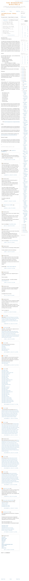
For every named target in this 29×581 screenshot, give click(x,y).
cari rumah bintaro (12, 441)
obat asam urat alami (7, 337)
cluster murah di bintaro (6, 446)
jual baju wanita (9, 466)
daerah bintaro (12, 446)
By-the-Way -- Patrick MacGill (25, 114)
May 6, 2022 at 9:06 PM (9, 549)
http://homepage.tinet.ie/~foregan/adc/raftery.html (12, 121)
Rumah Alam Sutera (15, 410)
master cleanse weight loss (11, 266)
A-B (22, 27)
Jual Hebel (7, 319)
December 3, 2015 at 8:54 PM (10, 484)
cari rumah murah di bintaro (10, 443)
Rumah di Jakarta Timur (6, 411)
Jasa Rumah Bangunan (10, 317)
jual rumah (12, 426)
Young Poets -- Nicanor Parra (25, 99)
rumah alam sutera (9, 424)
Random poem (23, 17)
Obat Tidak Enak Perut (5, 349)
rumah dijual (4, 427)
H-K (22, 30)
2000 (23, 78)
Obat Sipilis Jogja (5, 370)
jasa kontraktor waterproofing (14, 481)
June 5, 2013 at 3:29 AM (9, 242)
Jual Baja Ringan (12, 319)
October (24, 86)
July (23, 224)
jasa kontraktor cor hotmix (9, 479)
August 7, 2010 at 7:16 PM (10, 201)
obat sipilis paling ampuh (6, 373)
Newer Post (3, 11)
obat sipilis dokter (5, 382)
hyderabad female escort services (7, 527)
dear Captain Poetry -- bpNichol (25, 103)
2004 (23, 72)
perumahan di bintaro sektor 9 (12, 433)
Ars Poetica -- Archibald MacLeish (25, 107)
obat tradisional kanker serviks (10, 336)
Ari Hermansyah (5, 327)
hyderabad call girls (5, 525)
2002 (23, 75)
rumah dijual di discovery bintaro (11, 428)
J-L (22, 46)
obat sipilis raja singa (5, 376)
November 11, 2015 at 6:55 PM (11, 418)
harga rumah (8, 427)
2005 (23, 71)
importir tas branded (14, 460)
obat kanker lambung (9, 333)
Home (11, 11)
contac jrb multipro (10, 474)
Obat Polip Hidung (5, 363)
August (24, 90)
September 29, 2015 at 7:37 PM (11, 404)
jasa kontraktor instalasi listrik (10, 480)
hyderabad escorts (5, 526)
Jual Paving (13, 318)
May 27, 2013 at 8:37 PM (9, 225)
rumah (14, 423)
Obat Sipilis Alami (5, 389)
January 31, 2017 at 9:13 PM (10, 496)
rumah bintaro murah (15, 429)
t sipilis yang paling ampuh (6, 384)
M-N (27, 30)
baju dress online (13, 465)
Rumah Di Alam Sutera (5, 447)
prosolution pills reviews (6, 505)
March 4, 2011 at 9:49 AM (9, 208)
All (27, 36)
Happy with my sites (6, 488)
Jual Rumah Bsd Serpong (9, 448)
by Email (22, 1)
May (23, 227)
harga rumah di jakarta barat (6, 429)
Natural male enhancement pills (8, 500)
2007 (23, 68)
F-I (27, 43)
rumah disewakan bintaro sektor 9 (7, 430)
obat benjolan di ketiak (5, 331)
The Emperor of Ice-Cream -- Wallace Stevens (25, 147)
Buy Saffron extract (12, 224)
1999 (23, 80)
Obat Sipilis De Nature (5, 396)
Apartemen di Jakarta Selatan (11, 413)
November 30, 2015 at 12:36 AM (11, 452)
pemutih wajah (9, 415)
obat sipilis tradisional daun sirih (7, 379)
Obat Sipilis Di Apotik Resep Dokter (8, 401)
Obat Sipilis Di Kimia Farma (6, 402)
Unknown (4, 315)
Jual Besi (6, 320)
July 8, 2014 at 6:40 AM (9, 295)
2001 (23, 77)
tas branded (12, 459)
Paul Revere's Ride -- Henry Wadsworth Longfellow (25, 185)
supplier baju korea (13, 461)
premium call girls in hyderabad (7, 530)
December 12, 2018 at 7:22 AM (11, 508)
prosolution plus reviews (6, 506)
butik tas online (7, 459)
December (24, 81)
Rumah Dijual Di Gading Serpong (13, 449)
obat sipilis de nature (5, 371)
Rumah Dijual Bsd (13, 411)
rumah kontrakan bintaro (11, 432)
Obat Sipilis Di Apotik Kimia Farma (7, 400)
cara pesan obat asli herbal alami (10, 332)
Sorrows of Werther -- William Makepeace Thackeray (25, 129)
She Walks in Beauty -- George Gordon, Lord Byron (25, 203)
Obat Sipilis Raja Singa (5, 394)
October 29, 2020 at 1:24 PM (10, 531)
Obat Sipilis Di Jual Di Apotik (6, 397)
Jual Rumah (17, 446)
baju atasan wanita (9, 462)
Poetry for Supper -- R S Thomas (25, 110)
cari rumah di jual (10, 442)
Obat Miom (3, 346)
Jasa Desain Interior (7, 318)
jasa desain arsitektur (11, 475)
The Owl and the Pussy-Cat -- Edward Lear (25, 220)
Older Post (18, 11)
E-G (27, 27)
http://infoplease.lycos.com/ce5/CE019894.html (9, 134)
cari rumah (7, 441)
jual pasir (9, 473)
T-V (22, 36)
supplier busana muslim (6, 461)
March (24, 230)
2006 (23, 69)
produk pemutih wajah (10, 414)
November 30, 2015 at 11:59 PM (11, 468)
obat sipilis (3, 385)
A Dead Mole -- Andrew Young (25, 207)
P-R (27, 46)
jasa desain (6, 475)
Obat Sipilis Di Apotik (5, 388)
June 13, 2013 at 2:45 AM (9, 268)
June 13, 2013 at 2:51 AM (9, 282)
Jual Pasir (17, 318)
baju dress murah (7, 465)
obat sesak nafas (13, 331)
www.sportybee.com (5, 280)
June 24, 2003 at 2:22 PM (9, 159)
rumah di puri (4, 428)
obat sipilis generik (5, 383)
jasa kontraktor (10, 478)
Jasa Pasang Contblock (12, 320)
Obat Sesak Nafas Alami (6, 345)
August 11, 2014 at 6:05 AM (10, 311)
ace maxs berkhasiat (13, 334)
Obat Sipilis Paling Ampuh (6, 390)
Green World (4, 347)
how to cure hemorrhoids (13, 240)
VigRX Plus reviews (5, 502)
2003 (23, 74)
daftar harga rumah (7, 426)
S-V (22, 49)
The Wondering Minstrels (14, 3)
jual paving (13, 473)
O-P (22, 33)
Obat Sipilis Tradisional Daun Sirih (7, 372)
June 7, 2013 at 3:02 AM (9, 251)
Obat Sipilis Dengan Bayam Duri (7, 391)
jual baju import (14, 466)
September (25, 88)
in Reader (26, 1)
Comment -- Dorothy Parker (25, 93)
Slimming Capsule (5, 350)
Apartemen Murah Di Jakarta (11, 416)
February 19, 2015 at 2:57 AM (10, 323)
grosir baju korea (7, 460)
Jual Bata (3, 319)
